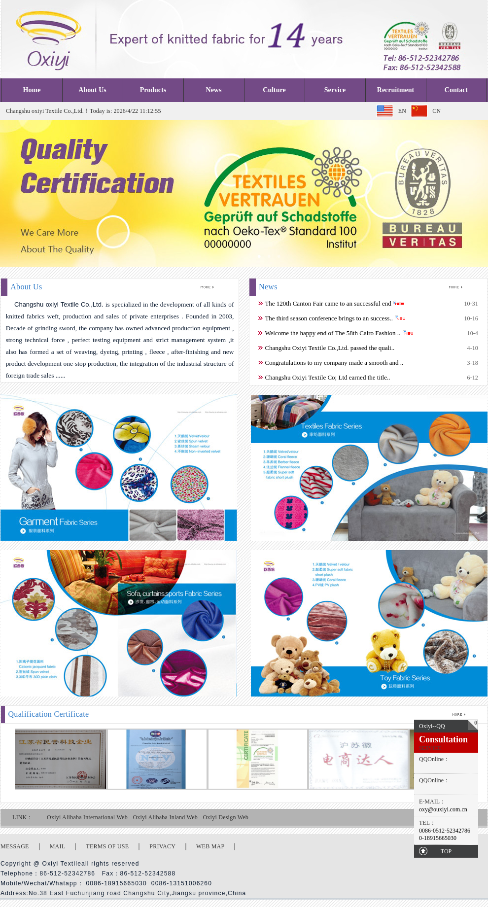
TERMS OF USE (107, 846)
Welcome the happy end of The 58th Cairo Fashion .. (332, 333)
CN (436, 110)
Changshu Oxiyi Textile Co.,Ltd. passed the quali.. (329, 347)
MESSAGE (14, 846)
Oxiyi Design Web (225, 817)
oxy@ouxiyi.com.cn (443, 809)
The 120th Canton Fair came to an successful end (328, 303)
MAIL (58, 846)
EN (402, 110)
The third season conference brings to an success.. (329, 318)
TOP (446, 851)
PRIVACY (162, 846)
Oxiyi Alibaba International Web (87, 817)
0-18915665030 (437, 838)
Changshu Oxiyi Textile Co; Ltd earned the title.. (327, 377)
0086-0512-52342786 (444, 830)
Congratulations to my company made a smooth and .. (334, 362)
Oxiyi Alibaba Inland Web (165, 817)
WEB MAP (210, 846)
